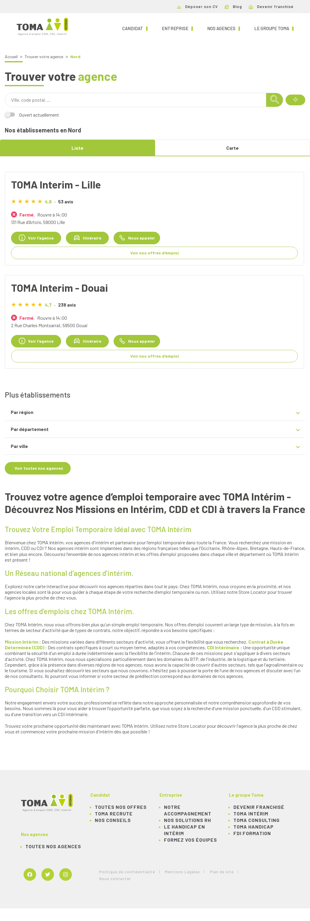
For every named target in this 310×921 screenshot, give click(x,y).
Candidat (135, 28)
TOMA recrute (114, 813)
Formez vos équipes (190, 840)
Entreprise (177, 28)
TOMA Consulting (256, 820)
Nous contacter (115, 878)
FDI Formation (252, 833)
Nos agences (223, 28)
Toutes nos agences (53, 846)
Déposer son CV (197, 6)
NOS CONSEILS (113, 820)
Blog (233, 6)
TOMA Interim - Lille (56, 184)
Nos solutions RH (187, 820)
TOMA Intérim (250, 813)
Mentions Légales (182, 871)
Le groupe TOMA (274, 28)
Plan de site (222, 871)
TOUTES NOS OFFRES (121, 807)
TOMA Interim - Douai (59, 287)
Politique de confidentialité (127, 871)
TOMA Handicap (253, 826)
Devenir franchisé (271, 6)
